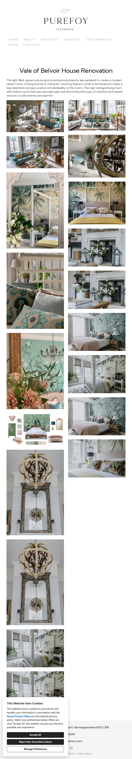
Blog (13, 44)
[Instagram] (71, 748)
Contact (32, 44)
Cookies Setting (84, 753)
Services (72, 39)
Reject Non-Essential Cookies (35, 742)
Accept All (35, 734)
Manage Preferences (35, 749)
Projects (50, 39)
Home (14, 39)
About (30, 39)
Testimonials (99, 39)
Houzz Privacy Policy (18, 716)
